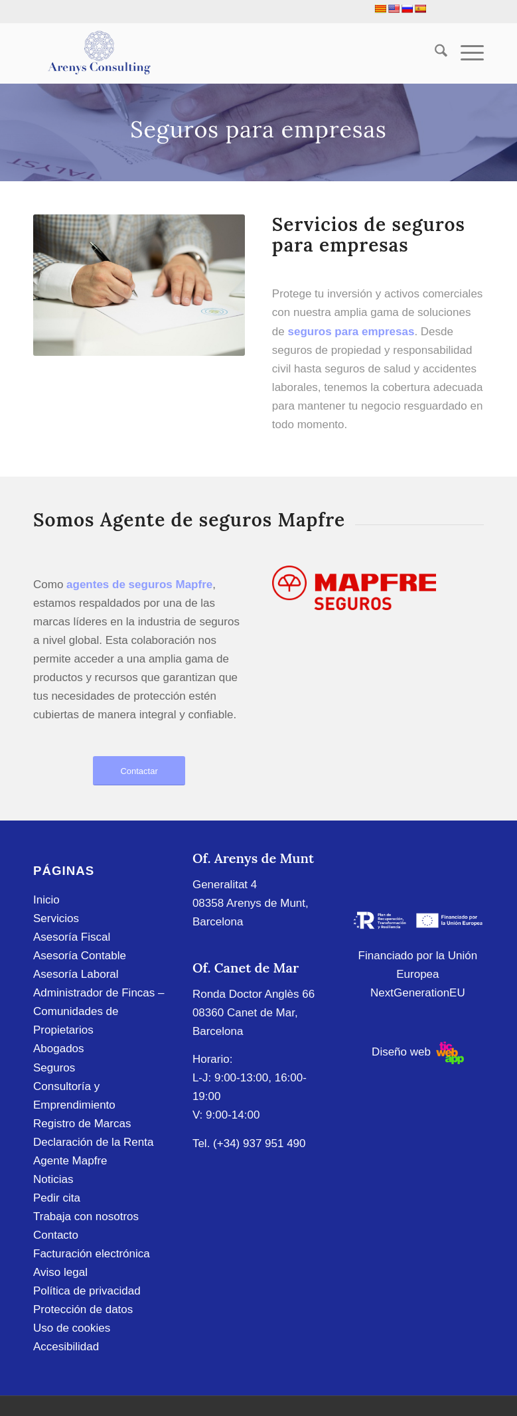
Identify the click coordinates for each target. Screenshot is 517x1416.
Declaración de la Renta (93, 1142)
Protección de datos (83, 1309)
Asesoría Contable (79, 955)
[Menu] (465, 53)
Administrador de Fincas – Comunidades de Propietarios (98, 1011)
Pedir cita (56, 1198)
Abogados (58, 1048)
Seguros (54, 1068)
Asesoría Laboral (76, 974)
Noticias (53, 1179)
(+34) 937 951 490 (259, 1143)
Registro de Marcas (82, 1123)
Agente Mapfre (70, 1160)
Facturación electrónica (91, 1253)
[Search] (434, 53)
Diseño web (418, 1052)
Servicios (56, 918)
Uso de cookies (71, 1328)
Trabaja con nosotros (86, 1216)
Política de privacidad (87, 1291)
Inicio (46, 900)
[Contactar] (139, 771)
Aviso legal (60, 1272)
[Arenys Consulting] (98, 53)
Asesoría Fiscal (71, 937)
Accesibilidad (66, 1346)
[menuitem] (434, 53)
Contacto (55, 1235)
